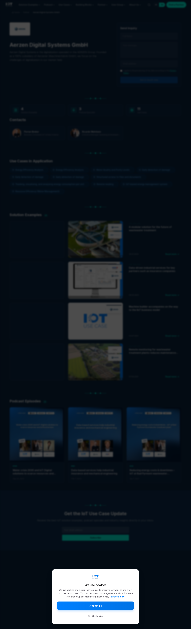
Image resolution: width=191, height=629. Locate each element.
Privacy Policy (117, 596)
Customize (95, 616)
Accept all (96, 605)
